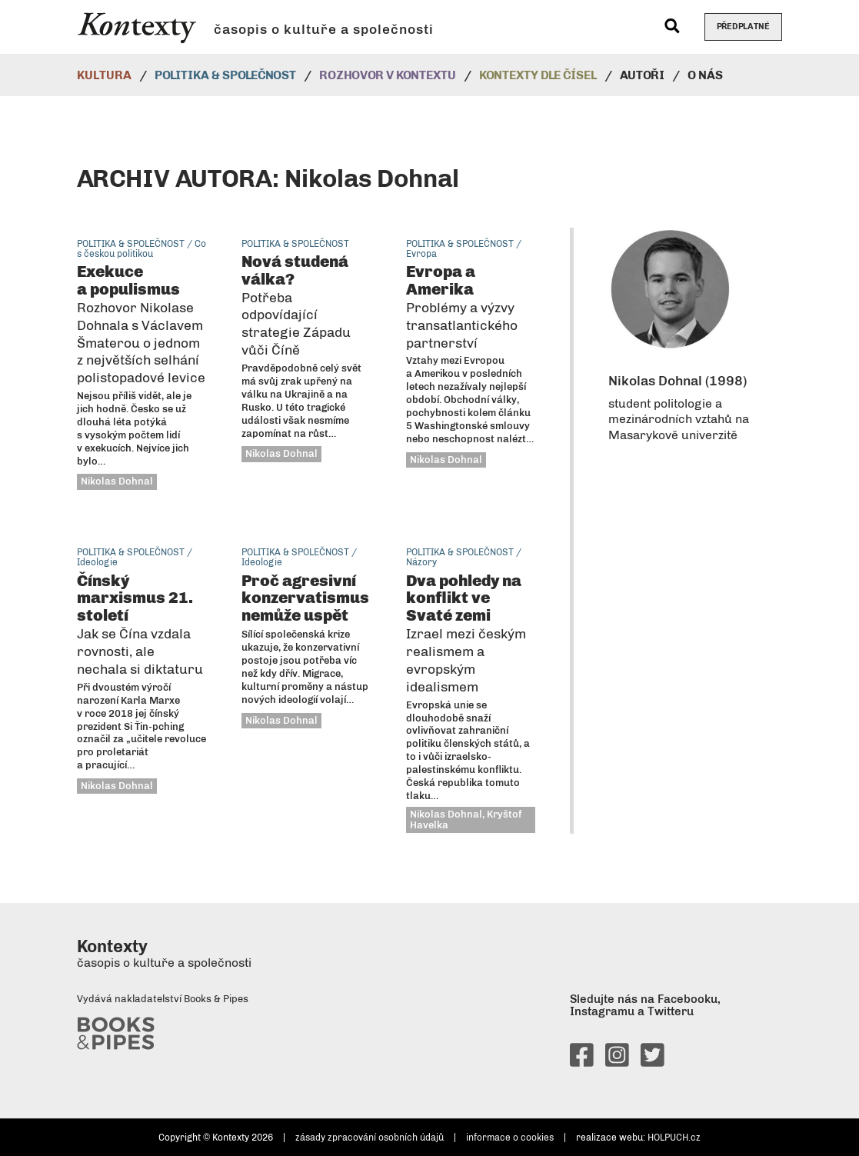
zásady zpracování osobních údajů (369, 1137)
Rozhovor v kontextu (387, 75)
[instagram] (617, 1061)
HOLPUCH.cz (674, 1137)
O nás (705, 75)
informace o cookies (510, 1137)
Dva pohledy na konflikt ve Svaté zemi (466, 633)
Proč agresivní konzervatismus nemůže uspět (305, 598)
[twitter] (652, 1061)
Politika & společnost (225, 75)
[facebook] (582, 1061)
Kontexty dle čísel (538, 75)
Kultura (104, 75)
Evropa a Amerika (462, 306)
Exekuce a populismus (141, 323)
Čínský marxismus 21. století (140, 624)
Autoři (642, 75)
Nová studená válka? (296, 305)
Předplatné (743, 27)
